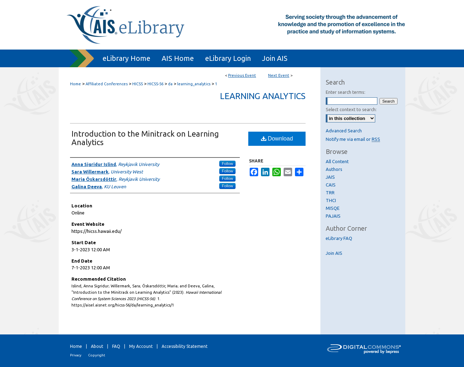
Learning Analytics (263, 96)
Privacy (75, 355)
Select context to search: (351, 109)
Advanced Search (344, 130)
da (171, 84)
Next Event (278, 75)
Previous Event (242, 75)
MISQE (333, 208)
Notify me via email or (353, 139)
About (97, 346)
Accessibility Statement (185, 346)
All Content (337, 161)
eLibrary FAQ (339, 238)
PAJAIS (333, 215)
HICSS (138, 84)
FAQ (116, 346)
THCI (331, 200)
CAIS (331, 184)
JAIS (330, 176)
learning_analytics (194, 84)
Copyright (96, 355)
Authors (334, 169)
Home (75, 84)
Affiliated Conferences (107, 84)
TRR (330, 192)
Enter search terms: (345, 92)
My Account (141, 346)
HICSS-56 (155, 84)
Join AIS (334, 253)
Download (277, 139)
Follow (227, 163)
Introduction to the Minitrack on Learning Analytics (145, 138)
